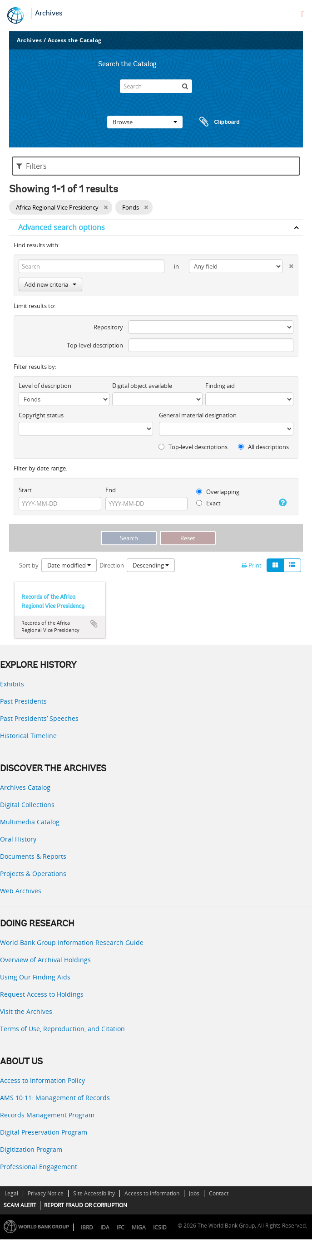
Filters (31, 166)
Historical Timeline (28, 735)
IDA (104, 1227)
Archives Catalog (25, 787)
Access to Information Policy (42, 1080)
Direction (111, 565)
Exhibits (12, 684)
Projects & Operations (33, 873)
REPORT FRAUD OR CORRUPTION (85, 1205)
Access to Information (151, 1193)
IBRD (87, 1227)
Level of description (45, 386)
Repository (108, 327)
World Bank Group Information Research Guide (72, 942)
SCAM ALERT (20, 1205)
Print (252, 565)
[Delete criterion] (287, 264)
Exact (208, 503)
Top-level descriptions (193, 447)
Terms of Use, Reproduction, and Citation (62, 1028)
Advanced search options (61, 227)
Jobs (194, 1193)
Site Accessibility (94, 1193)
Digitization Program (31, 1149)
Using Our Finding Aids (35, 977)
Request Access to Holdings (42, 994)
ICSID (160, 1227)
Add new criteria (50, 284)
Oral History (18, 839)
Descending (151, 565)
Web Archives (20, 890)
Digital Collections (27, 804)
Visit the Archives (26, 1011)
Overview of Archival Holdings (45, 959)
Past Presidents (23, 701)
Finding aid (220, 386)
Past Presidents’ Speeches (39, 718)
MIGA (139, 1227)
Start (25, 490)
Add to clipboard (94, 623)
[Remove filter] (106, 207)
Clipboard (215, 122)
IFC (120, 1227)
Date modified (69, 565)
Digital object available (142, 386)
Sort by (29, 565)
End (110, 490)
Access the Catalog (75, 40)
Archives (49, 13)
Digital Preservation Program (43, 1132)
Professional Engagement (38, 1166)
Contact (218, 1193)
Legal (11, 1193)
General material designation (198, 415)
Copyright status (41, 415)
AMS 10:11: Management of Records (55, 1097)
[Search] (156, 86)
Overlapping (217, 492)
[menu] (303, 14)
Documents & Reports (33, 856)
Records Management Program (47, 1115)
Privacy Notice (46, 1193)
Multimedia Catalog (29, 821)
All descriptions (263, 447)
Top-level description (95, 345)
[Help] (281, 502)
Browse (145, 122)
